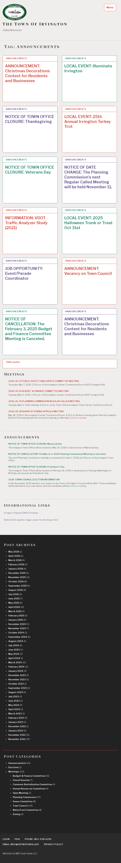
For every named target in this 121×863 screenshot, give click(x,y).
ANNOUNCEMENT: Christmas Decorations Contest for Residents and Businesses (27, 73)
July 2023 (15, 696)
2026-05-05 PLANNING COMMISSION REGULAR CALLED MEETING (44, 401)
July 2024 (15, 645)
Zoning (18, 814)
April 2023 (15, 709)
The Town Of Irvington (35, 24)
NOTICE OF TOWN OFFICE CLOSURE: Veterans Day (29, 170)
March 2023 (16, 713)
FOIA (17, 839)
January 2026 (17, 568)
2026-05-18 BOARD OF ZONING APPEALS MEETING (36, 411)
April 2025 (16, 607)
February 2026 (18, 564)
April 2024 (15, 658)
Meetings (16, 771)
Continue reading (78, 417)
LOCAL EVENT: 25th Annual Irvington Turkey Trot (87, 121)
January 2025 (17, 619)
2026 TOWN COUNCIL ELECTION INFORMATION (34, 479)
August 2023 (17, 692)
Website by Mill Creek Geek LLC (20, 853)
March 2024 (17, 662)
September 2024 (19, 637)
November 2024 (18, 628)
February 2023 (17, 717)
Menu (109, 7)
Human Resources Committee (30, 788)
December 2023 (18, 675)
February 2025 (17, 615)
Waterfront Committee (27, 810)
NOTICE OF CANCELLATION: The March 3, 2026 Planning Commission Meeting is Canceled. (57, 454)
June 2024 (15, 649)
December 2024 (18, 624)
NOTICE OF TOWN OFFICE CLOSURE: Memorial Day (35, 443)
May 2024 (15, 654)
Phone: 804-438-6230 (38, 839)
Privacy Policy (53, 844)
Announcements (16, 58)
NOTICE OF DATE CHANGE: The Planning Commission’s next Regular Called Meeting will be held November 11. (88, 177)
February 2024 (18, 666)
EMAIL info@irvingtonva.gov (21, 844)
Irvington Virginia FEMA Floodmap (21, 512)
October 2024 (17, 632)
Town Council (23, 805)
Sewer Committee (24, 801)
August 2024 (17, 641)
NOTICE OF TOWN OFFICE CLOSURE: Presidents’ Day (36, 466)
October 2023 (17, 683)
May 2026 (15, 551)
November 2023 (18, 679)
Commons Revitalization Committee (34, 784)
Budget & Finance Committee (31, 776)
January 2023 (17, 722)
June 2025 (15, 598)
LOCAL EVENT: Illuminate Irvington (88, 68)
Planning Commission (27, 797)
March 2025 (16, 611)
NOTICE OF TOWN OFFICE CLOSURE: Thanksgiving (29, 119)
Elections (14, 767)
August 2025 (17, 590)
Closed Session (23, 780)
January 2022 (17, 730)
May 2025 (15, 602)
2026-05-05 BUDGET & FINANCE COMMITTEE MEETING (38, 391)
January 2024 (17, 671)
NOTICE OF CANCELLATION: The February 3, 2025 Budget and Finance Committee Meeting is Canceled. (28, 329)
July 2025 (15, 594)
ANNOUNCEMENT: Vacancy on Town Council (88, 271)
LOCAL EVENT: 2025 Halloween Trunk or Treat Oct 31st (88, 223)
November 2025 (19, 577)
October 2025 (17, 581)
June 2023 (15, 700)
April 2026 (15, 556)
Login (6, 839)
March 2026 (16, 560)
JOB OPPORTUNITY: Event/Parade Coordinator (24, 273)
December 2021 (19, 735)
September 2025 (19, 585)
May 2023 (15, 705)
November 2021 (19, 739)
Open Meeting (22, 793)
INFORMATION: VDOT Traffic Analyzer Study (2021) (26, 223)
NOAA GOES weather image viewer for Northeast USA (31, 520)
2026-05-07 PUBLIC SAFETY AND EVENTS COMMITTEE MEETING (43, 381)
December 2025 (18, 573)
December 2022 (18, 726)
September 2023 (19, 688)
